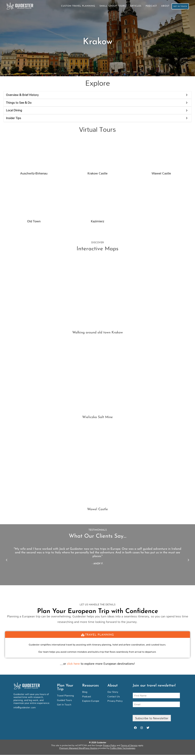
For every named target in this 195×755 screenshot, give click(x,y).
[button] (6, 560)
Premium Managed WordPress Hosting (78, 748)
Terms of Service (129, 745)
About (161, 6)
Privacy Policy (109, 745)
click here (73, 664)
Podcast (147, 6)
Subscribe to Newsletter (151, 718)
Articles (131, 6)
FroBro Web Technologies (122, 748)
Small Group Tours (109, 6)
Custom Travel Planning (74, 6)
